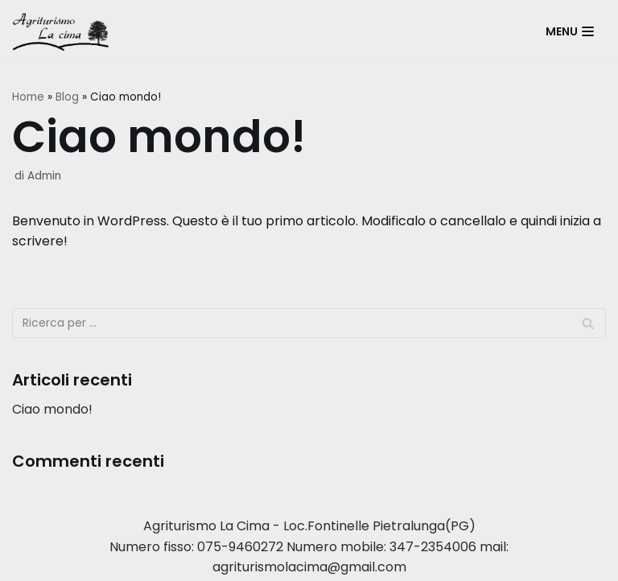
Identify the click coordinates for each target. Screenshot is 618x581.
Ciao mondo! (52, 409)
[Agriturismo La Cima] (64, 31)
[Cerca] (588, 323)
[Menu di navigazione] (570, 31)
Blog (67, 97)
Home (28, 97)
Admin (44, 175)
